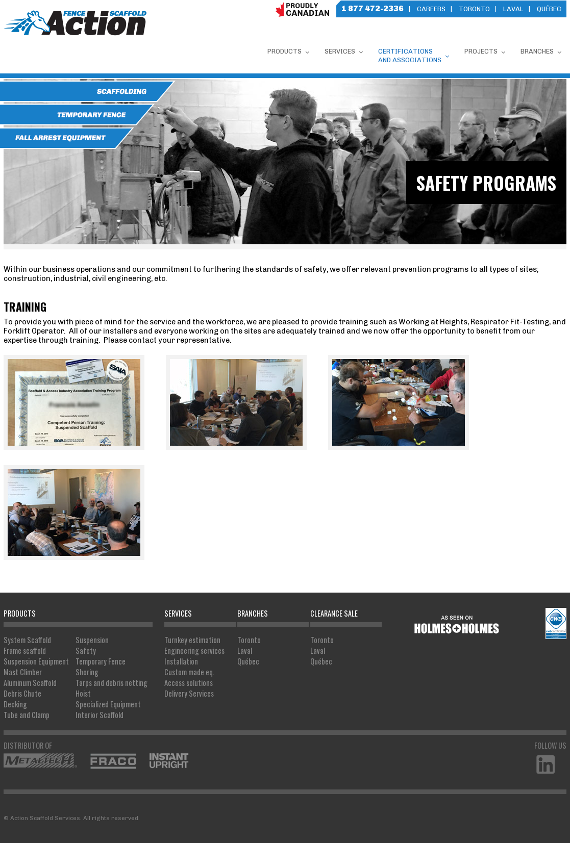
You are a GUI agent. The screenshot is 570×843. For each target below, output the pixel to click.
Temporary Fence (101, 661)
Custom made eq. (189, 672)
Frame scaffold (25, 650)
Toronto (474, 9)
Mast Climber (23, 672)
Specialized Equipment (108, 704)
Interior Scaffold (99, 714)
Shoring (87, 672)
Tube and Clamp (26, 714)
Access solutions (188, 682)
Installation (181, 661)
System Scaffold (27, 639)
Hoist (83, 693)
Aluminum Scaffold (30, 682)
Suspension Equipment (36, 661)
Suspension (92, 639)
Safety (86, 650)
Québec (549, 9)
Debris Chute (22, 693)
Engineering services (194, 650)
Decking (15, 704)
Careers (431, 9)
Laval (513, 9)
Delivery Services (189, 693)
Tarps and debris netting (111, 682)
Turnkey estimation (192, 639)
